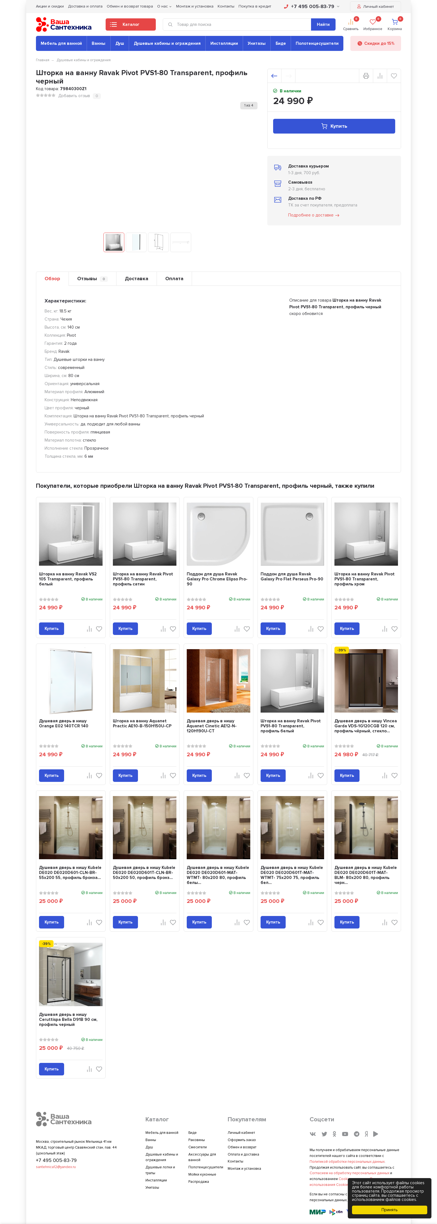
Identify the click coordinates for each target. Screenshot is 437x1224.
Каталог (124, 26)
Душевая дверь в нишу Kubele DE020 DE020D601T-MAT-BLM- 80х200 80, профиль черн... (365, 875)
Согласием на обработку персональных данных (349, 1173)
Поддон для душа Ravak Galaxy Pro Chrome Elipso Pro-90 (217, 579)
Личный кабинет (375, 6)
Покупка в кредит (255, 6)
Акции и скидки (50, 6)
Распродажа (198, 1181)
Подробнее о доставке (314, 215)
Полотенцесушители (317, 43)
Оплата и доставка (243, 1154)
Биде (281, 43)
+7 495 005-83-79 (311, 6)
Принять (390, 1209)
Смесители (197, 1147)
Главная (42, 60)
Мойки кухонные (202, 1174)
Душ (119, 43)
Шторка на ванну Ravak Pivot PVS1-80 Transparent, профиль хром (364, 579)
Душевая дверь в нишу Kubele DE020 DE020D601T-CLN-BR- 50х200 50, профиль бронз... (144, 872)
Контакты (226, 6)
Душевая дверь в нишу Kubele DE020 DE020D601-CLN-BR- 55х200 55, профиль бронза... (70, 872)
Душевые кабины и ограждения (167, 43)
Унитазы (257, 43)
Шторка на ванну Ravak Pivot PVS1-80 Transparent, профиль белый (291, 725)
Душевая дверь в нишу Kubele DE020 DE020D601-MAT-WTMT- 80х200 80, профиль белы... (218, 875)
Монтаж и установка (194, 6)
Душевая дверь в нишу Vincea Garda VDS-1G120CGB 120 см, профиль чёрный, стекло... (365, 725)
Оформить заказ (242, 1140)
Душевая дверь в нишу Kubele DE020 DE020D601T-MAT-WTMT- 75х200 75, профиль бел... (292, 875)
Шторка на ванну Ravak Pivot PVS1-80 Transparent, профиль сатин (143, 579)
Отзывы (92, 278)
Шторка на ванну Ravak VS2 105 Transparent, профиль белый (68, 579)
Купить (334, 126)
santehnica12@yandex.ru (56, 1167)
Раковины (196, 1140)
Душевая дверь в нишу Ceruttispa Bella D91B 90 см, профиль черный (68, 1019)
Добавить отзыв (74, 95)
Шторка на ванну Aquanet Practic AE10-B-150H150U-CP (142, 723)
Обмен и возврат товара (130, 6)
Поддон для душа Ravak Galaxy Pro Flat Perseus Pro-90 (292, 577)
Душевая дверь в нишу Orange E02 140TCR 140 (63, 723)
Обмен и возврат (242, 1147)
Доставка (136, 278)
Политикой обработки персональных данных (347, 1161)
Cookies (346, 1179)
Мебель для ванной (61, 43)
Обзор (52, 278)
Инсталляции (224, 43)
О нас (162, 6)
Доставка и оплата (85, 6)
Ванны (98, 43)
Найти (323, 24)
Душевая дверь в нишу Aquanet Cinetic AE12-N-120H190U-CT (212, 725)
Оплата (174, 278)
